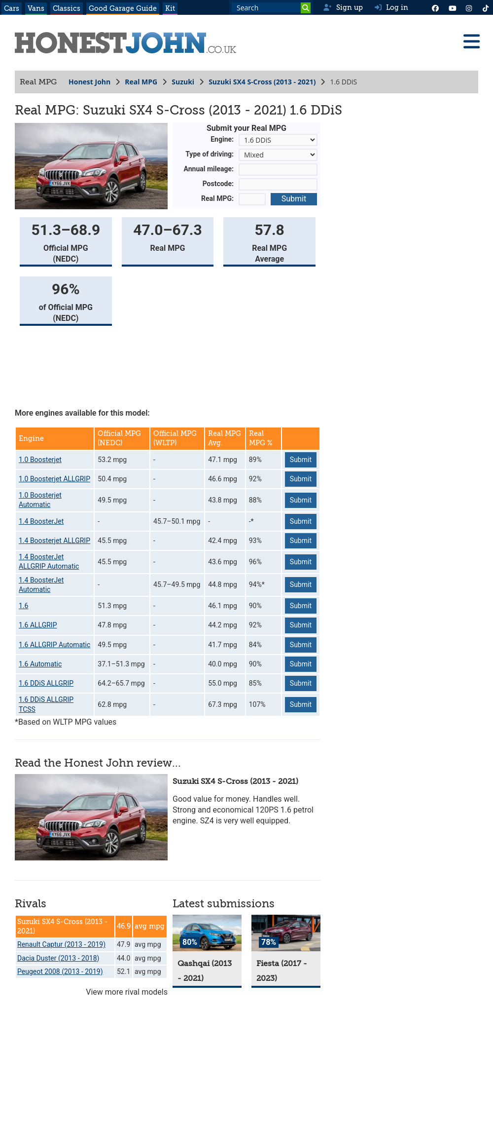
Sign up (343, 7)
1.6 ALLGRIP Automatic (54, 645)
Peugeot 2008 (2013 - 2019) (60, 971)
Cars (11, 8)
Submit (294, 198)
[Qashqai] (207, 933)
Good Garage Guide (123, 8)
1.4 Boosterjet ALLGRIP (54, 540)
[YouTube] (452, 7)
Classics (66, 8)
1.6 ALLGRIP (38, 625)
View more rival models (127, 992)
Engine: (222, 139)
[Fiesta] (285, 933)
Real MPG (141, 81)
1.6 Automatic (40, 664)
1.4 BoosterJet (41, 521)
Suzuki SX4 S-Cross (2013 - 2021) (262, 81)
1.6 (23, 606)
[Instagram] (468, 7)
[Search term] (271, 7)
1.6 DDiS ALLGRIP (46, 683)
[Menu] (471, 41)
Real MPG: (217, 198)
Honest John (89, 81)
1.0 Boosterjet (40, 460)
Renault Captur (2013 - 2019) (61, 944)
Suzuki (183, 81)
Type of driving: (209, 154)
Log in (391, 7)
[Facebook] (435, 7)
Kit (170, 8)
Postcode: (218, 184)
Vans (36, 8)
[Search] (306, 7)
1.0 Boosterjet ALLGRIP (54, 479)
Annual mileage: (209, 169)
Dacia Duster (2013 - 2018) (58, 958)
